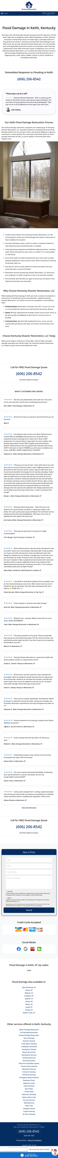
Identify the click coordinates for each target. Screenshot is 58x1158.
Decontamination (29, 1058)
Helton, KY (29, 1002)
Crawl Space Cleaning (29, 1041)
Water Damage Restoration (29, 1027)
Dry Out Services (29, 1098)
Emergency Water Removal (29, 1075)
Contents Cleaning (29, 1070)
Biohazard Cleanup (29, 1067)
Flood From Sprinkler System (29, 1061)
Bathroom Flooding (29, 1092)
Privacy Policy (27, 903)
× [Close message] (49, 1148)
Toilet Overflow (29, 1084)
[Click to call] (29, 1155)
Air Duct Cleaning (29, 1112)
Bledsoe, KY (29, 991)
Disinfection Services (29, 1053)
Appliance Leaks (29, 1081)
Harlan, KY (29, 999)
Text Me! (10, 889)
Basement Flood (29, 1078)
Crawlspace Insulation (29, 1044)
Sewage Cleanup (29, 1106)
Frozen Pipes (28, 1089)
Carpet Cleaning (29, 1109)
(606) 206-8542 (48, 13)
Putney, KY (29, 1008)
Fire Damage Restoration (29, 1030)
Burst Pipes (29, 1086)
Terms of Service (43, 1145)
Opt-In (9, 896)
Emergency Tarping (29, 1047)
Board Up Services (28, 1050)
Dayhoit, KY (29, 996)
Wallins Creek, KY (29, 1010)
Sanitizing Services (29, 1055)
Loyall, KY (29, 1005)
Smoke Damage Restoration (29, 1033)
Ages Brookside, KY (29, 985)
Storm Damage (29, 1036)
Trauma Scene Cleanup (29, 1064)
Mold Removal (29, 1100)
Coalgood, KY (29, 994)
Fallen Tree (29, 1103)
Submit (29, 908)
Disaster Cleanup (29, 1039)
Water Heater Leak (29, 1095)
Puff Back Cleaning (29, 1072)
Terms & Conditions (37, 903)
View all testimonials (29, 805)
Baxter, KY (29, 988)
